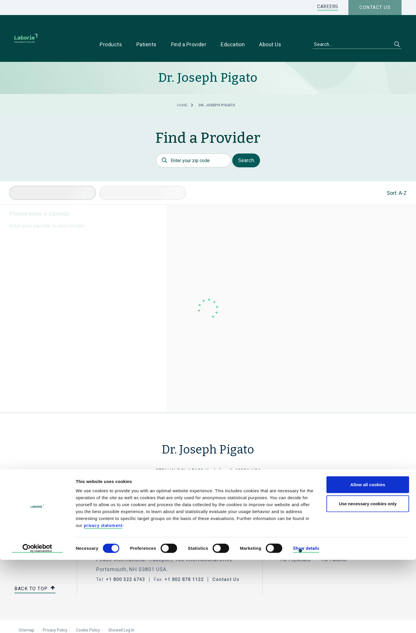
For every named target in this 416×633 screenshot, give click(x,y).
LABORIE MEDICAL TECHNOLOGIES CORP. (156, 528)
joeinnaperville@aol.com (208, 463)
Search (246, 142)
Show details (306, 621)
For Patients (334, 541)
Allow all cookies (367, 557)
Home (182, 87)
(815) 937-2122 (208, 473)
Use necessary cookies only (368, 576)
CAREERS (327, 6)
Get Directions (205, 483)
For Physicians (296, 541)
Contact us (375, 7)
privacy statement (103, 598)
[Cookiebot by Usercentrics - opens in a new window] (37, 621)
